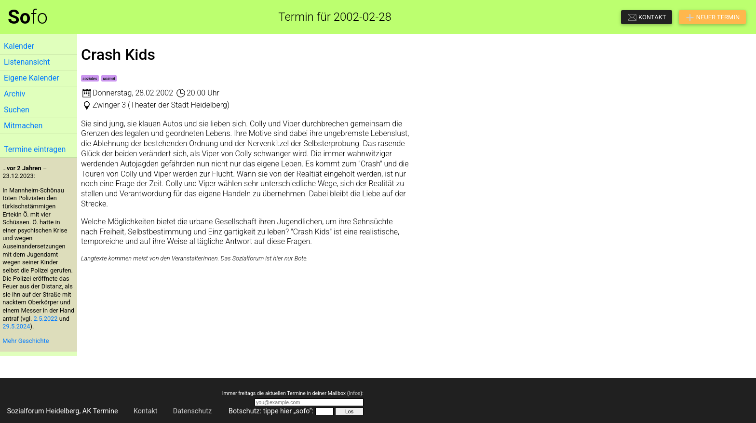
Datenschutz (192, 411)
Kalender (19, 46)
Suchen (16, 109)
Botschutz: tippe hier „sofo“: (271, 411)
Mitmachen (23, 125)
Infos (354, 393)
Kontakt (146, 411)
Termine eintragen (35, 149)
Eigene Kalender (31, 77)
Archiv (15, 93)
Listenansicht (27, 62)
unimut (109, 78)
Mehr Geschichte (25, 340)
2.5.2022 (46, 318)
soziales (89, 78)
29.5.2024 (16, 326)
